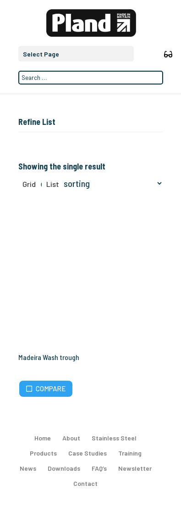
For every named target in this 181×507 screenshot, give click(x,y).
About (71, 438)
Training (130, 453)
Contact (85, 483)
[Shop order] (96, 183)
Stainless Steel (114, 438)
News (28, 468)
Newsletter (135, 468)
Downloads (64, 468)
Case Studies (87, 453)
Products (43, 453)
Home (42, 438)
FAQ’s (99, 468)
